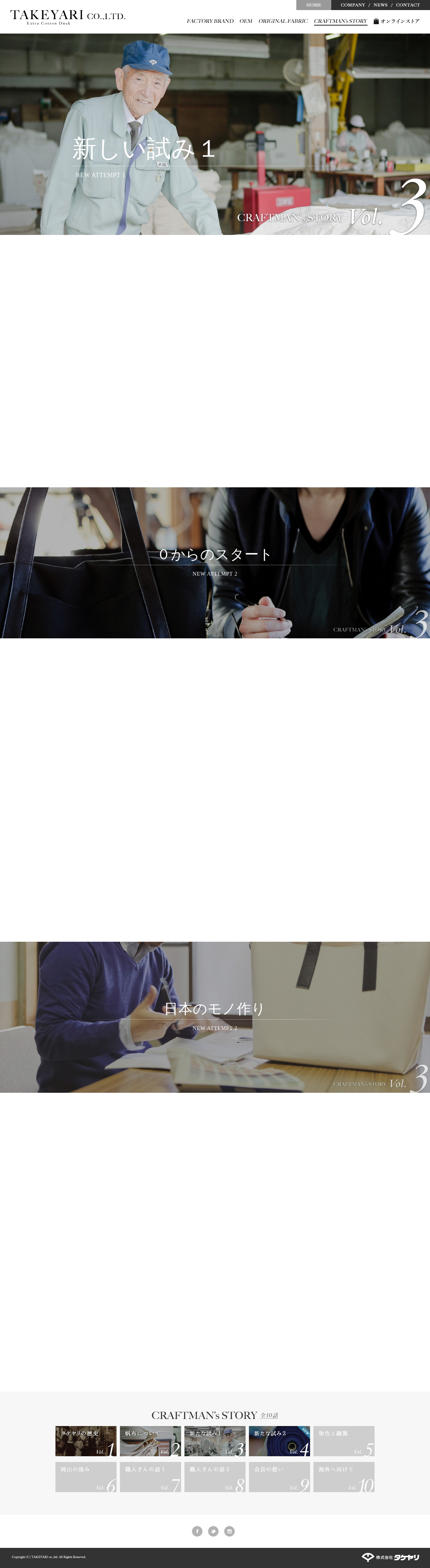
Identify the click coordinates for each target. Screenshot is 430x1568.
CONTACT (411, 5)
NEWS (380, 5)
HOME (313, 5)
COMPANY (350, 5)
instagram (229, 1531)
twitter (213, 1531)
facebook (197, 1531)
